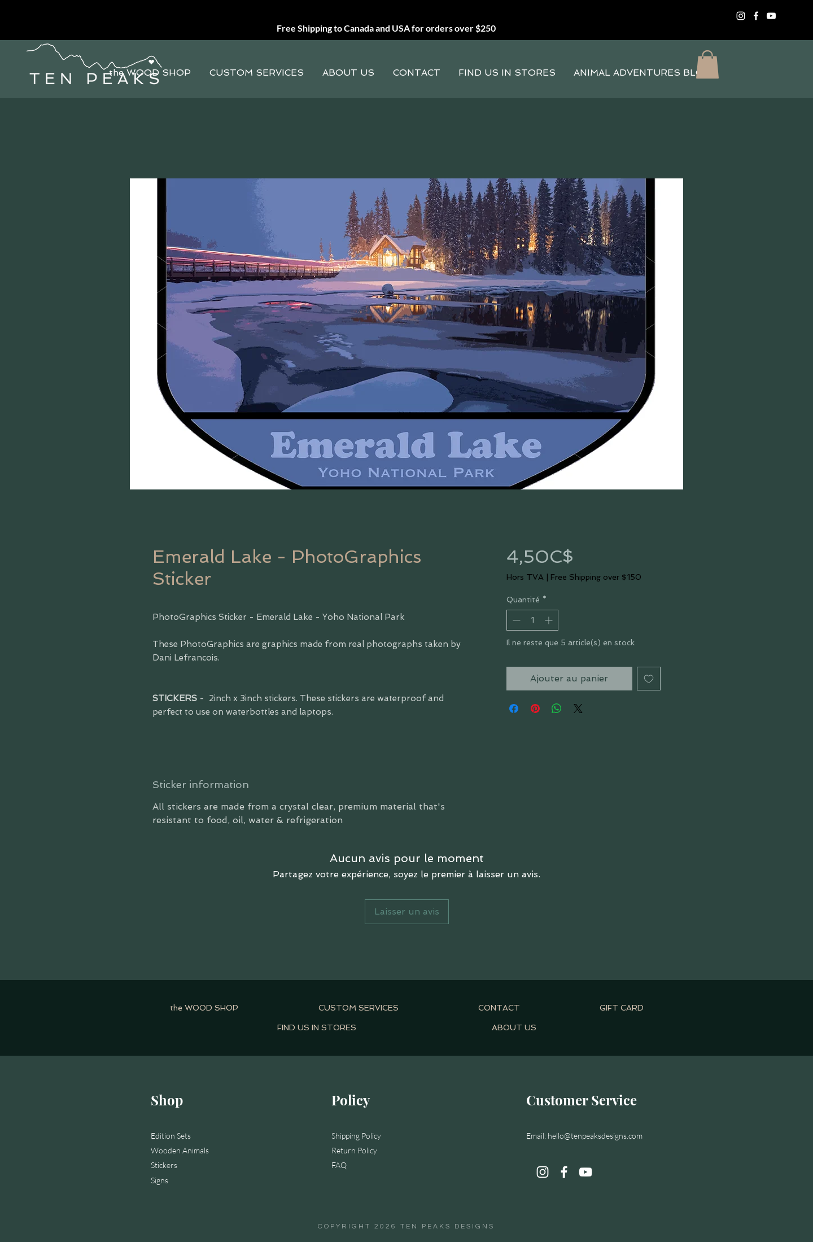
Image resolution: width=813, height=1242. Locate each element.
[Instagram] (740, 15)
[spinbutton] (532, 620)
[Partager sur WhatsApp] (556, 708)
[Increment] (550, 620)
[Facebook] (756, 15)
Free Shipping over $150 (595, 576)
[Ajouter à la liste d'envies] (649, 678)
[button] (707, 64)
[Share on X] (578, 708)
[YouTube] (771, 15)
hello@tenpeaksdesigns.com (595, 1135)
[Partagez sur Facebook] (514, 708)
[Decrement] (515, 620)
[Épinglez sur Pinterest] (535, 708)
